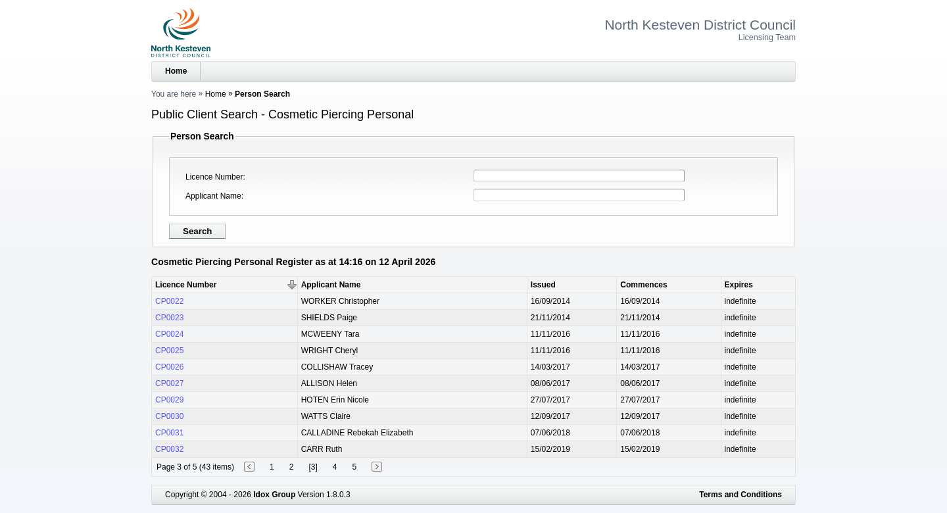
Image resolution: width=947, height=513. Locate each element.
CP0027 (169, 383)
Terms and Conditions (740, 494)
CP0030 (169, 416)
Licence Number (214, 177)
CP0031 (169, 432)
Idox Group (274, 494)
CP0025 (169, 350)
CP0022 (169, 301)
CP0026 (169, 367)
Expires (739, 284)
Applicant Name (213, 196)
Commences (643, 284)
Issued (543, 284)
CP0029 (169, 399)
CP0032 (169, 449)
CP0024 (169, 334)
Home (176, 71)
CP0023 (169, 317)
